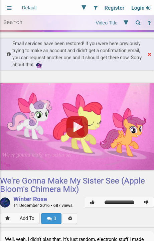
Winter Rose (30, 199)
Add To (27, 218)
